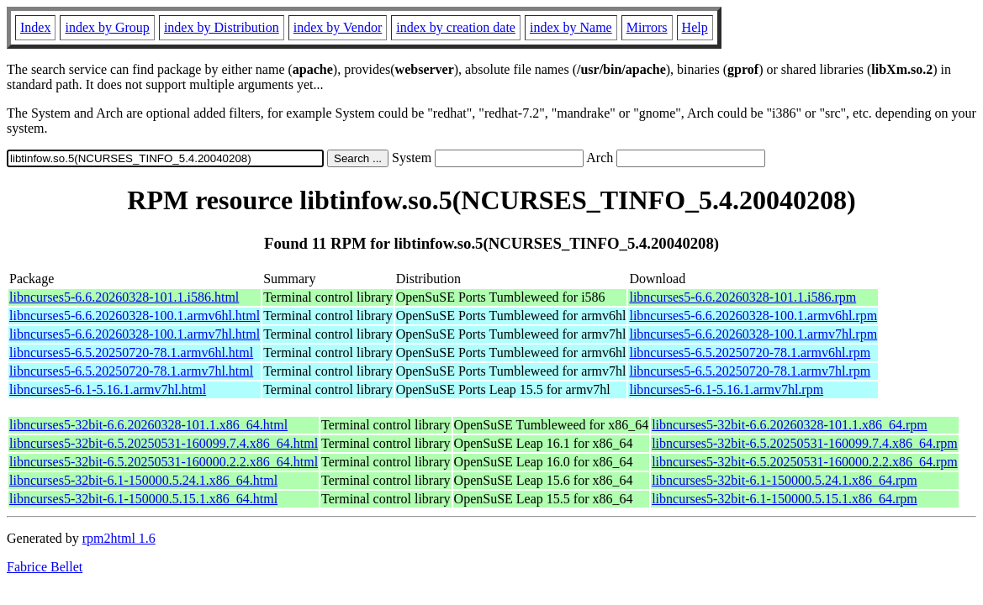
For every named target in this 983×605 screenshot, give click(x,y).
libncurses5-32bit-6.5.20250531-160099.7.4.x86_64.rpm (805, 443)
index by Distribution (221, 27)
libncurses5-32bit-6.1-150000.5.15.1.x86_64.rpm (784, 499)
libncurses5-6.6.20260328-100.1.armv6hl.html (134, 315)
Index (35, 27)
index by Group (107, 27)
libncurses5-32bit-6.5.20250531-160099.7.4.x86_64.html (163, 443)
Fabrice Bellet (44, 567)
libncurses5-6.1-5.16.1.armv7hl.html (107, 389)
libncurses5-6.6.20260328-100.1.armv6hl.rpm (753, 315)
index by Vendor (337, 27)
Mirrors (647, 27)
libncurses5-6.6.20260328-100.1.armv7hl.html (134, 334)
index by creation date (455, 27)
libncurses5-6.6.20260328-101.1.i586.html (124, 297)
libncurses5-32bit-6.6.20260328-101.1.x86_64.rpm (790, 425)
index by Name (571, 27)
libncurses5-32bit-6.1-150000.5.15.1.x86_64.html (143, 499)
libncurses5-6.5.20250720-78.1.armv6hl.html (131, 352)
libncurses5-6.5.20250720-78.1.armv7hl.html (131, 371)
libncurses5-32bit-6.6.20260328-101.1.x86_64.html (148, 425)
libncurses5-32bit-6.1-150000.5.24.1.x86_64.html (143, 480)
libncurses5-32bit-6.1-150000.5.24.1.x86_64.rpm (784, 480)
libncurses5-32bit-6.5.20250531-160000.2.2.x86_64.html (163, 462)
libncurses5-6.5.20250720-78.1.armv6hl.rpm (749, 352)
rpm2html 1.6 (119, 538)
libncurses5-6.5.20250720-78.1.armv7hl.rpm (749, 371)
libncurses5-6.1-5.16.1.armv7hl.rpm (726, 389)
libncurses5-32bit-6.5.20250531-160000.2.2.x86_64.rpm (805, 462)
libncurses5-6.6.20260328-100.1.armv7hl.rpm (753, 334)
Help (695, 27)
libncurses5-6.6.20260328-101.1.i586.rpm (742, 297)
